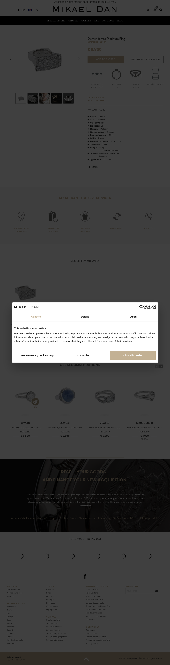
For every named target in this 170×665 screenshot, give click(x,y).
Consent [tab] (36, 316)
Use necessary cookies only (37, 355)
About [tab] (134, 316)
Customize (85, 355)
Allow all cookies (133, 355)
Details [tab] (85, 316)
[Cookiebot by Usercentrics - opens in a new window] (141, 307)
